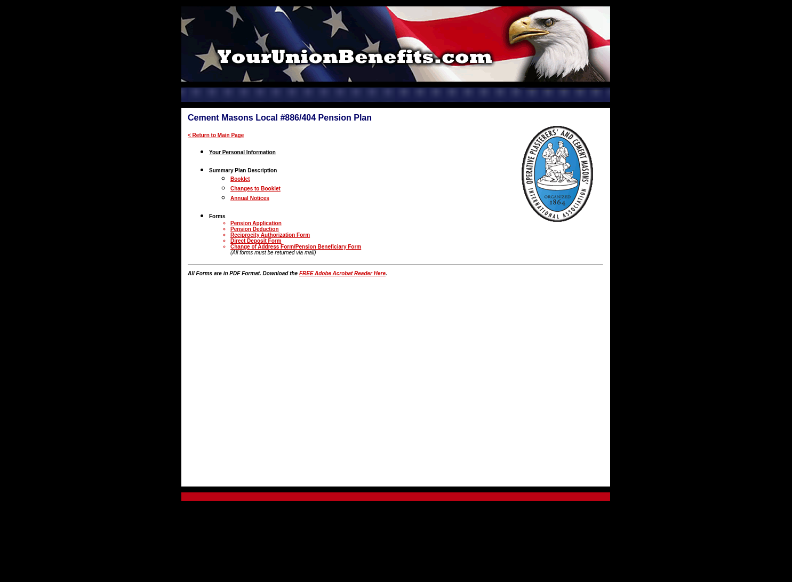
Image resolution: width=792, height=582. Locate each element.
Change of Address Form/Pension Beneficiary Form (295, 247)
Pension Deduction (254, 229)
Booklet (240, 179)
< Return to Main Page (216, 135)
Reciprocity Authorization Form (270, 235)
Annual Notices (249, 198)
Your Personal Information (242, 152)
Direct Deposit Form (256, 241)
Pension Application (256, 223)
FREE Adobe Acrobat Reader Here (342, 273)
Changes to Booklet (255, 189)
